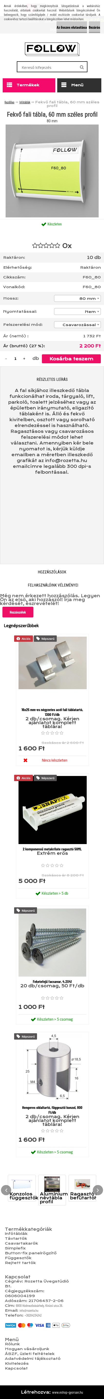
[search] (81, 67)
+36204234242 (33, 1315)
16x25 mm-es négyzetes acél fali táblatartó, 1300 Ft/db (52, 712)
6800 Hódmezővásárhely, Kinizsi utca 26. (39, 1305)
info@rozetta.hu (28, 1310)
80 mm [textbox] (87, 298)
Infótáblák (24, 102)
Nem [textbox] (90, 312)
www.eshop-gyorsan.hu (67, 1392)
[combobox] (77, 298)
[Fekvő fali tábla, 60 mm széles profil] (52, 126)
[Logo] (52, 49)
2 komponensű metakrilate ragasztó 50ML (52, 849)
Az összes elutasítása (72, 27)
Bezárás (94, 27)
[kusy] (15, 358)
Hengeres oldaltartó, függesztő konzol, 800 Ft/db (52, 1109)
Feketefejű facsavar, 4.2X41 (52, 981)
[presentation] (6, 1190)
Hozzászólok (18, 612)
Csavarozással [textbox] (79, 325)
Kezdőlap (9, 102)
